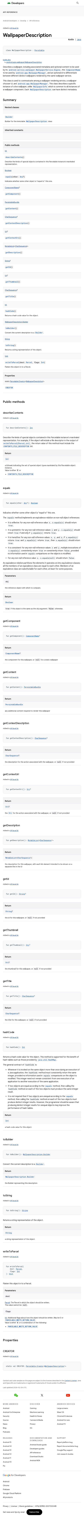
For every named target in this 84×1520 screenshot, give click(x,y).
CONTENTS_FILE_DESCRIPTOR (16, 446)
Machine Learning (37, 1412)
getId (8, 267)
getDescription (12, 252)
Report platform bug (65, 1442)
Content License (71, 1381)
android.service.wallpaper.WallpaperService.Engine (34, 70)
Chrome (6, 1485)
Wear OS (60, 1412)
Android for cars (63, 1420)
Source (5, 1420)
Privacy (32, 1424)
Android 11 (7, 1458)
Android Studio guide (38, 1445)
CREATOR (9, 387)
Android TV (61, 1424)
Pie (4, 1466)
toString (9, 345)
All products (8, 1497)
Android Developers (10, 21)
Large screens (62, 1408)
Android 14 (7, 1446)
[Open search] (77, 2)
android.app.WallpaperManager (31, 73)
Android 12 (7, 1454)
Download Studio (36, 1456)
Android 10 (7, 1462)
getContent (10, 208)
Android (6, 1408)
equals (8, 177)
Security (6, 1416)
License (14, 1506)
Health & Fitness (36, 1416)
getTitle (9, 296)
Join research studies (65, 1454)
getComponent (11, 194)
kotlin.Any (7, 60)
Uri (10, 813)
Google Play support (65, 1450)
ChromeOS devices (64, 1416)
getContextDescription (16, 223)
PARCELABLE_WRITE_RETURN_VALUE (20, 1320)
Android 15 (7, 1442)
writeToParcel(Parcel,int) (17, 443)
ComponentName (73, 70)
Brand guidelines (26, 1506)
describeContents (13, 157)
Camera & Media (36, 1420)
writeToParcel (12, 362)
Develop (23, 21)
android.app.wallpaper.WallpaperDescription (24, 62)
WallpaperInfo (40, 86)
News (5, 1424)
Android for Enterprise (11, 1412)
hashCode (9, 311)
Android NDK (35, 1460)
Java (79, 39)
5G (31, 1428)
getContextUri (12, 238)
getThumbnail (11, 282)
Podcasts (6, 1432)
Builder (9, 117)
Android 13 (7, 1450)
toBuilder (10, 328)
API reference (10, 12)
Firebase (6, 1489)
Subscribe (34, 1512)
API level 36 (14, 28)
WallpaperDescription (40, 89)
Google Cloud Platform (12, 1493)
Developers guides (37, 1448)
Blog (4, 1428)
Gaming (33, 1408)
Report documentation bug (67, 1446)
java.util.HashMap (47, 1060)
